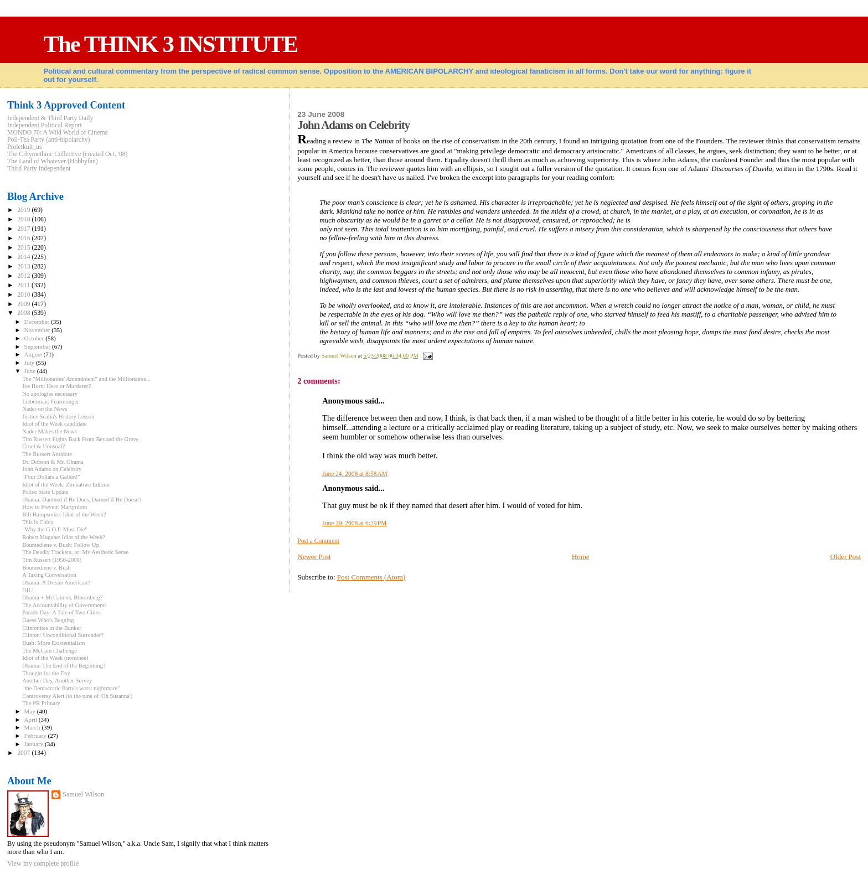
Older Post (845, 556)
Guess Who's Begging (48, 620)
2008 (24, 313)
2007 (24, 753)
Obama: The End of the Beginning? (64, 666)
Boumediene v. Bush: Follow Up (60, 545)
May (30, 711)
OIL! (28, 590)
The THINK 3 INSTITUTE (170, 44)
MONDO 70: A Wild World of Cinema (57, 132)
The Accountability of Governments (64, 605)
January (34, 744)
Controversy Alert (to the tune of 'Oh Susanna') (77, 696)
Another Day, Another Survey (57, 680)
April (31, 719)
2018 (24, 219)
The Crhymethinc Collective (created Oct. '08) (67, 154)
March (33, 727)
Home (581, 556)
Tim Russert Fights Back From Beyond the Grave (80, 439)
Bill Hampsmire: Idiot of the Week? (64, 514)
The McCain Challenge (49, 651)
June (30, 371)
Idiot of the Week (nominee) (55, 658)
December (37, 321)
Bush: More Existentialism (53, 643)
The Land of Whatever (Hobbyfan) (52, 161)
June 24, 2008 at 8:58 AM (354, 473)
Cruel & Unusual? (43, 446)
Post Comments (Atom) (371, 577)
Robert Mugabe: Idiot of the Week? (63, 537)
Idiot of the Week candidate (54, 424)
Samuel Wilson (83, 794)
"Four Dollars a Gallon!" (51, 477)
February (36, 735)
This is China (37, 522)
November (38, 330)
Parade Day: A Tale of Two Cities (61, 612)
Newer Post (313, 556)
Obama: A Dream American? (56, 583)
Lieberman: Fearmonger (50, 402)
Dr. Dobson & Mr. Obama (52, 462)
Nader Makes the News (49, 431)
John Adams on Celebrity (51, 469)
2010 (24, 294)
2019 (24, 210)
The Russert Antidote (47, 454)
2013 (24, 266)
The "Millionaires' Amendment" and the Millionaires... (86, 379)
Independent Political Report (44, 125)
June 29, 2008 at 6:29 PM (354, 523)
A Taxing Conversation (49, 575)
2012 (24, 276)
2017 (24, 228)
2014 (24, 257)
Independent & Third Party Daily (50, 118)
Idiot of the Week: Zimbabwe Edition (66, 485)
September (38, 346)
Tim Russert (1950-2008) (51, 560)
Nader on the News (44, 409)
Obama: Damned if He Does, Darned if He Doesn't (81, 499)
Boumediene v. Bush (46, 568)
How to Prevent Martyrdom (54, 507)
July (30, 362)
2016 (24, 238)
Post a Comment (318, 540)
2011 (24, 285)
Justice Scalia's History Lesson (58, 416)
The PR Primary (41, 703)
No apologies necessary (50, 394)
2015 (24, 247)
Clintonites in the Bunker (51, 628)
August (34, 354)
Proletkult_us (24, 147)
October (35, 338)
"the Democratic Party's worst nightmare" (71, 688)
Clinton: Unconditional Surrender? (63, 635)
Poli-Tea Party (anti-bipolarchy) (48, 139)
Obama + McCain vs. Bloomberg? (62, 597)
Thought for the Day (46, 673)
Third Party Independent (39, 168)
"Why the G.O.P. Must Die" (54, 529)
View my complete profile (43, 863)
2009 (24, 304)
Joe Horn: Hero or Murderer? (56, 386)
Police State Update (45, 492)
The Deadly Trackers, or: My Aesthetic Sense (75, 552)
